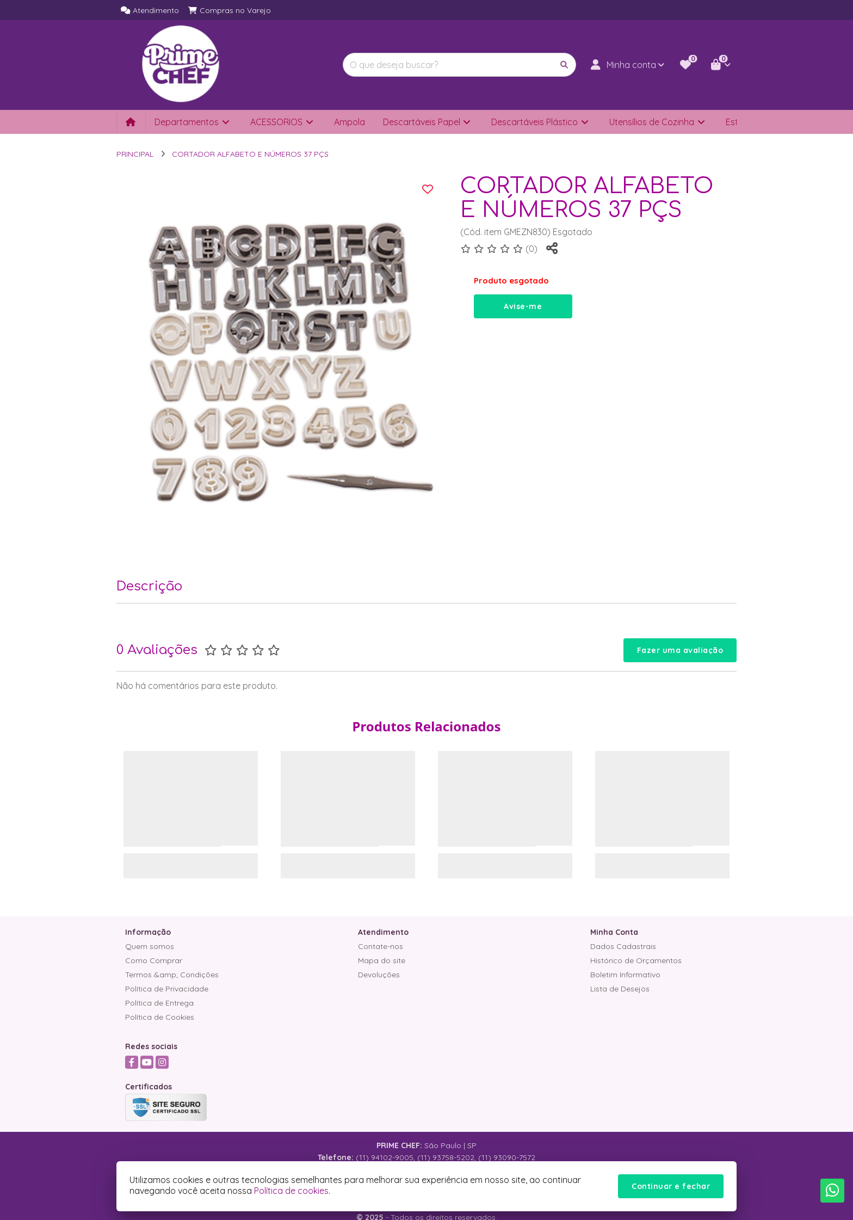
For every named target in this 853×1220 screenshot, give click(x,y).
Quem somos (149, 946)
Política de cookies (291, 1190)
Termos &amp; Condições (172, 974)
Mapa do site (381, 960)
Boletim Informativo (625, 974)
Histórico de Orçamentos (636, 960)
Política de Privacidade (166, 989)
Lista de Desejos (620, 989)
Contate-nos (380, 946)
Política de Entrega (159, 1003)
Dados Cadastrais (623, 946)
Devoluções (379, 974)
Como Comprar (153, 960)
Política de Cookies (159, 1017)
